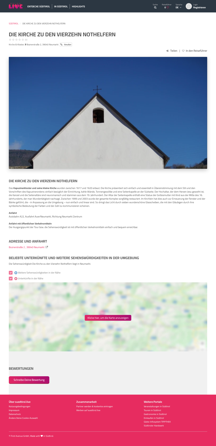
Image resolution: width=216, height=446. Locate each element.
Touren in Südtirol (152, 410)
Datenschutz (15, 414)
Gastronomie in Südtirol (155, 414)
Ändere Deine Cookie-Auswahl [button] (23, 418)
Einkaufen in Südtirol (154, 418)
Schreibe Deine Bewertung (29, 379)
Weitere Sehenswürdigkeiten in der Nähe (37, 272)
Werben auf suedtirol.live (88, 410)
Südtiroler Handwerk (154, 425)
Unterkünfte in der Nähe (28, 278)
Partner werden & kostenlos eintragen (94, 406)
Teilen (171, 51)
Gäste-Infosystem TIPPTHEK (157, 421)
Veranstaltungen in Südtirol (157, 406)
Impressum (14, 410)
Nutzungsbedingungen (19, 406)
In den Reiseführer (194, 51)
